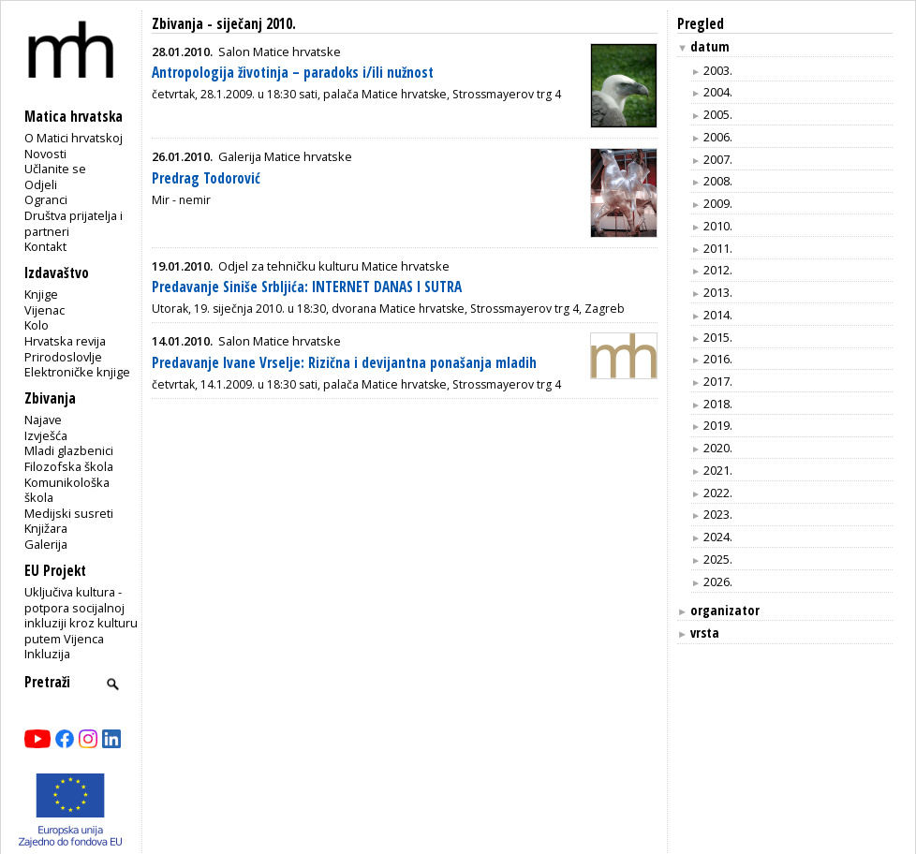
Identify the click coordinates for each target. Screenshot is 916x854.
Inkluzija (47, 653)
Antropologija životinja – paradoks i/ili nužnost (293, 72)
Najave (43, 419)
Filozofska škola (68, 466)
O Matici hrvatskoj (73, 137)
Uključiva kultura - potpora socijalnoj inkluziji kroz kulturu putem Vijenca (81, 615)
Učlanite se (55, 168)
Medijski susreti (68, 513)
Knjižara (45, 528)
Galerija (45, 544)
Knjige (41, 294)
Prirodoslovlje (63, 356)
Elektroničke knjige (77, 371)
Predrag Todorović (206, 178)
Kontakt (45, 246)
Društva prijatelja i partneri (73, 223)
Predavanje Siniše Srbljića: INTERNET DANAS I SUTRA (307, 287)
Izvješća (45, 435)
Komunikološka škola (67, 490)
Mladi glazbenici (68, 450)
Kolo (36, 325)
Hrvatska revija (65, 340)
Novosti (45, 153)
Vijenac (44, 310)
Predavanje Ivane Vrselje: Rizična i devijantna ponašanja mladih (344, 363)
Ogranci (45, 199)
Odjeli (40, 184)
